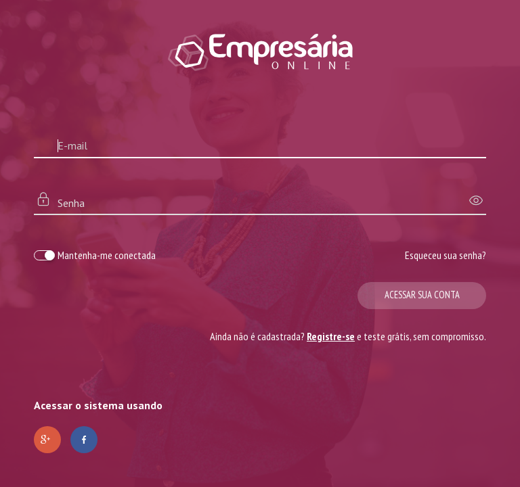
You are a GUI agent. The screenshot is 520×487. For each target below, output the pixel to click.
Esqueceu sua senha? (445, 255)
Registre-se (331, 336)
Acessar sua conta (422, 294)
